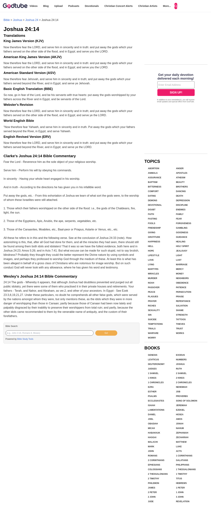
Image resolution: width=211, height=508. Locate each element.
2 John (151, 497)
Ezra (151, 387)
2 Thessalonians (158, 474)
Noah (151, 283)
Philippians (182, 465)
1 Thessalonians (186, 469)
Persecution (183, 292)
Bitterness (154, 187)
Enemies (181, 209)
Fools (151, 223)
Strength (182, 315)
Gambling (181, 228)
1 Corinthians (184, 455)
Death (179, 196)
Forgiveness (183, 223)
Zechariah (182, 437)
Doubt (151, 209)
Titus (179, 478)
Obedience (182, 283)
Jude (151, 501)
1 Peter (180, 488)
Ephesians (154, 465)
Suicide (152, 319)
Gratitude (154, 237)
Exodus (180, 355)
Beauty (180, 182)
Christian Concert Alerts (118, 6)
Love (151, 260)
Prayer (152, 301)
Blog (46, 6)
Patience (181, 287)
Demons (152, 200)
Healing (181, 241)
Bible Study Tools (25, 339)
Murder (152, 278)
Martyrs (153, 269)
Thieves (180, 324)
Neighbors (182, 278)
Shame (180, 310)
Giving (151, 232)
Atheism (180, 177)
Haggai (152, 437)
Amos (179, 419)
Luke (179, 446)
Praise (180, 296)
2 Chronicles (184, 382)
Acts (179, 451)
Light (179, 255)
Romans (152, 455)
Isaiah (151, 405)
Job (178, 391)
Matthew (181, 442)
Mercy (180, 269)
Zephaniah (182, 433)
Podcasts (73, 6)
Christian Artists (147, 6)
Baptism (152, 182)
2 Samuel (181, 373)
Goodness (182, 232)
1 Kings (152, 378)
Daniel (152, 414)
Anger (180, 168)
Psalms (152, 396)
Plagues (153, 296)
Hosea (180, 414)
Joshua (17, 19)
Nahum (180, 428)
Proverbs (182, 396)
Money (180, 273)
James (151, 488)
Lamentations (156, 410)
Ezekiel (180, 410)
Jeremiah (181, 405)
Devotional (155, 205)
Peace (151, 292)
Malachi (153, 442)
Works (180, 333)
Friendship (154, 228)
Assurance (154, 177)
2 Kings (180, 378)
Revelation (182, 501)
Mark (151, 446)
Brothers (182, 187)
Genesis (152, 355)
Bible (7, 19)
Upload (58, 6)
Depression (183, 200)
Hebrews (181, 483)
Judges (152, 369)
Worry (152, 338)
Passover (153, 287)
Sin (149, 315)
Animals (153, 173)
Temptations (155, 324)
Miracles (153, 273)
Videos (34, 6)
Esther (152, 391)
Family (180, 214)
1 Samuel (153, 373)
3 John (180, 497)
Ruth (179, 369)
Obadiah (153, 423)
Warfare (153, 333)
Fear (179, 219)
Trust (179, 328)
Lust (178, 260)
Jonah (179, 423)
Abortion (153, 168)
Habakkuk (154, 433)
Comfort (153, 191)
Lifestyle (153, 255)
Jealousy (181, 251)
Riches (152, 306)
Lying (151, 264)
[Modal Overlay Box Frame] (175, 88)
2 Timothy (153, 478)
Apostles (181, 173)
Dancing (181, 191)
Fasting (152, 219)
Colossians (155, 469)
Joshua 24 (31, 19)
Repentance (183, 301)
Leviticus (153, 359)
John (151, 451)
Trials (151, 328)
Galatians (182, 460)
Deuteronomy (156, 364)
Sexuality (154, 310)
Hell (150, 246)
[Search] (175, 6)
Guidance (181, 237)
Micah (151, 428)
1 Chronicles (156, 382)
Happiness (154, 241)
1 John (180, 492)
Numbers (181, 359)
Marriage (181, 264)
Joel (150, 419)
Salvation (182, 306)
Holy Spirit (182, 246)
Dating (152, 196)
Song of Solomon (186, 401)
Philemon (153, 483)
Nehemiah (181, 387)
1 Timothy (181, 474)
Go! (106, 333)
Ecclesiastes (156, 401)
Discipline (182, 205)
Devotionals (92, 6)
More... (167, 6)
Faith (151, 214)
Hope (151, 251)
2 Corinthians (156, 460)
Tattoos (181, 319)
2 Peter (152, 492)
